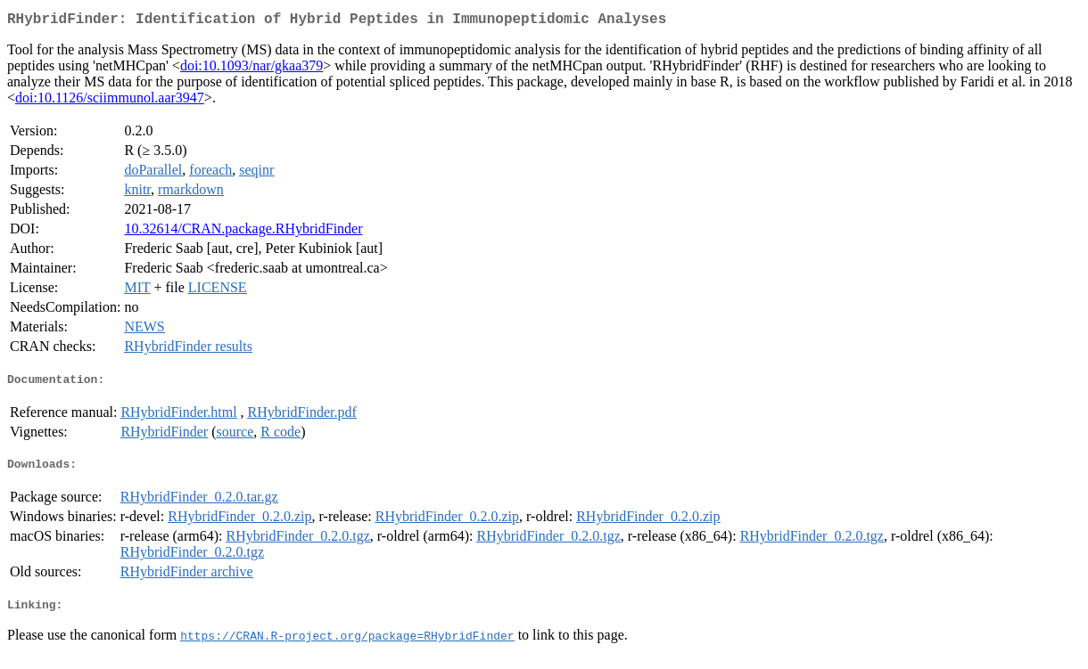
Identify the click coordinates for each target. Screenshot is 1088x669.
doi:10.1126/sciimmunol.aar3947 (109, 101)
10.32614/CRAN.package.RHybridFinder (243, 232)
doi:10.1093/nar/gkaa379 (251, 69)
